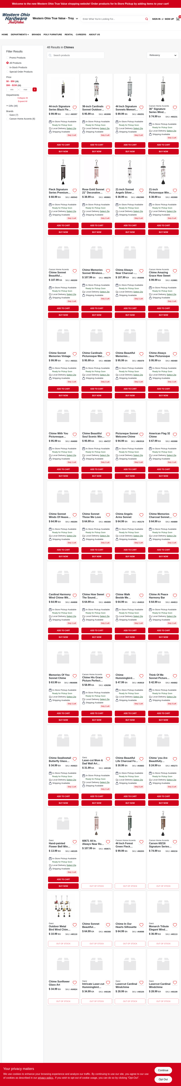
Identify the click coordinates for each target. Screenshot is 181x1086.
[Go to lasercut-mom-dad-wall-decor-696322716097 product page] (96, 766)
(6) (22, 118)
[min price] (12, 89)
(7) (14, 115)
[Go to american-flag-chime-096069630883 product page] (163, 440)
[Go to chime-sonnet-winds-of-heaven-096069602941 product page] (63, 521)
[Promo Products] (7, 57)
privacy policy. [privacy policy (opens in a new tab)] (46, 1077)
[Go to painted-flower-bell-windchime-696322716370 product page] (63, 849)
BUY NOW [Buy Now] (63, 151)
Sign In (156, 19)
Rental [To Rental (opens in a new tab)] (69, 34)
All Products (16, 63)
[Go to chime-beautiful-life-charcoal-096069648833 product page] (130, 766)
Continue (163, 1070)
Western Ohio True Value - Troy (55, 18)
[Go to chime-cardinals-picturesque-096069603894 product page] (96, 360)
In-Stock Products (18, 67)
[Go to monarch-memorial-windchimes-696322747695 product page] (163, 919)
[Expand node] (7, 105)
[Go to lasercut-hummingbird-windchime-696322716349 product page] (96, 977)
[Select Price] (35, 89)
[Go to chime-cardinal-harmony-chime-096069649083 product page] (63, 601)
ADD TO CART (63, 145)
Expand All (22, 101)
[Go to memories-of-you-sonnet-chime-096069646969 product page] (63, 683)
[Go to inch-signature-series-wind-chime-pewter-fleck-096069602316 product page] (163, 115)
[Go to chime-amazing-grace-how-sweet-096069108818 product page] (163, 278)
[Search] (147, 18)
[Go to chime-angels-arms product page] (130, 521)
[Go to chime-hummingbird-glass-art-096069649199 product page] (130, 683)
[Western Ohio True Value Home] (16, 19)
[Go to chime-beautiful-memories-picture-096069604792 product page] (130, 360)
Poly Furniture (53, 34)
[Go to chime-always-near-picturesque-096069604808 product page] (163, 360)
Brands (36, 34)
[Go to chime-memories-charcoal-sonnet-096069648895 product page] (163, 521)
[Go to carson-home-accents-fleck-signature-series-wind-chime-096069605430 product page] (63, 196)
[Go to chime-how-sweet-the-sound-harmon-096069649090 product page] (96, 601)
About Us (94, 34)
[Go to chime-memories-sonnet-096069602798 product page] (96, 278)
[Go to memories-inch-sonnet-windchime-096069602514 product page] (130, 115)
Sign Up (169, 19)
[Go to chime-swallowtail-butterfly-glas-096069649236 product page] (63, 766)
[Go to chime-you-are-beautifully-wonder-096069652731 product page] (163, 766)
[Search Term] (115, 19)
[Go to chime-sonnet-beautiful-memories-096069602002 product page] (63, 278)
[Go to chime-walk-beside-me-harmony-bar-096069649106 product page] (130, 601)
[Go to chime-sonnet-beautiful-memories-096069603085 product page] (96, 919)
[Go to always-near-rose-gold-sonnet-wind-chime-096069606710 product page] (96, 849)
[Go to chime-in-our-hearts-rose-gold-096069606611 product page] (96, 196)
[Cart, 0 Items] (177, 19)
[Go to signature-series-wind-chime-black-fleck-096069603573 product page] (63, 115)
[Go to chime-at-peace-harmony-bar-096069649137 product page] (163, 601)
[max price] (25, 89)
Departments (19, 34)
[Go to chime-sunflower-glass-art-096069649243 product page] (63, 977)
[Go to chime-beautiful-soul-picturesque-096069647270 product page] (96, 440)
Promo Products (18, 57)
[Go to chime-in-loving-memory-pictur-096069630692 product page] (163, 196)
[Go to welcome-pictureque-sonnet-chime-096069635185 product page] (130, 440)
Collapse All (23, 98)
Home (5, 34)
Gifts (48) (13, 106)
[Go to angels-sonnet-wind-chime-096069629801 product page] (130, 196)
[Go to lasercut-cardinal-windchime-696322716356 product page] (163, 977)
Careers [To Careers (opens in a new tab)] (81, 34)
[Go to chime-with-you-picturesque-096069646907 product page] (63, 440)
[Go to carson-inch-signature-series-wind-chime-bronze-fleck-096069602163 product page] (163, 849)
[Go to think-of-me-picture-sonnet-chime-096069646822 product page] (163, 683)
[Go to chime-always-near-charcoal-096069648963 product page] (130, 278)
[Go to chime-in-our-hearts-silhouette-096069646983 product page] (130, 919)
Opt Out (163, 1079)
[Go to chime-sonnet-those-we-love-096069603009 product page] (96, 521)
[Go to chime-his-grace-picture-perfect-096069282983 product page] (96, 683)
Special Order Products (21, 72)
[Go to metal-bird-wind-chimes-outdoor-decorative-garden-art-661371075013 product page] (63, 919)
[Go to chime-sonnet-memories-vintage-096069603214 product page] (63, 360)
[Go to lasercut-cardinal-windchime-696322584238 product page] (130, 977)
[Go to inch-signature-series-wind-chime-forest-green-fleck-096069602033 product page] (130, 849)
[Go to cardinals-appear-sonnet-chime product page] (96, 115)
